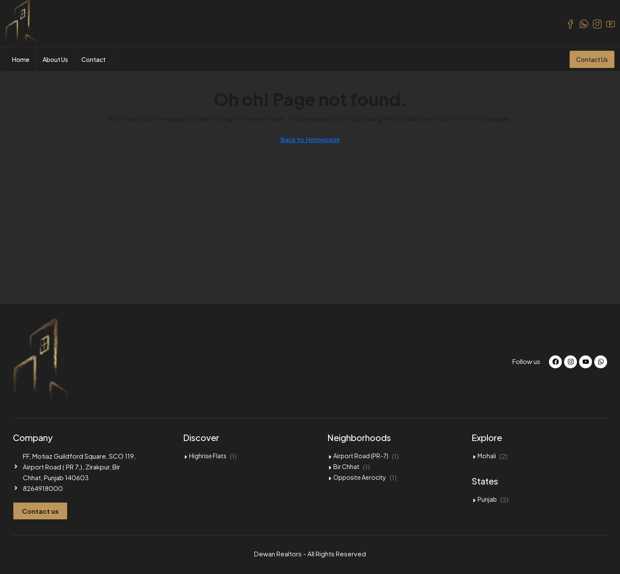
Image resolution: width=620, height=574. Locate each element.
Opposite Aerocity (359, 477)
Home (20, 59)
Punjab (487, 499)
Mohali (486, 456)
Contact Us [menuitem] (592, 59)
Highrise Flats (207, 456)
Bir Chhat (346, 466)
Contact (93, 59)
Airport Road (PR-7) (360, 456)
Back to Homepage (310, 139)
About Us (55, 59)
